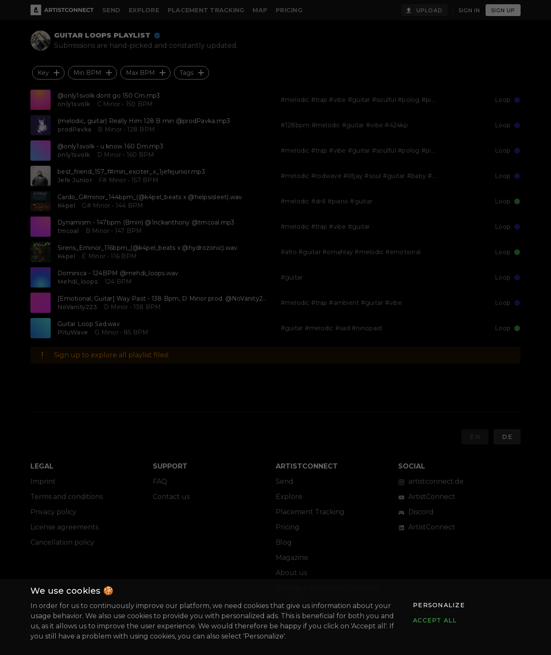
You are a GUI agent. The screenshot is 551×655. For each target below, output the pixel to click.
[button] (439, 605)
